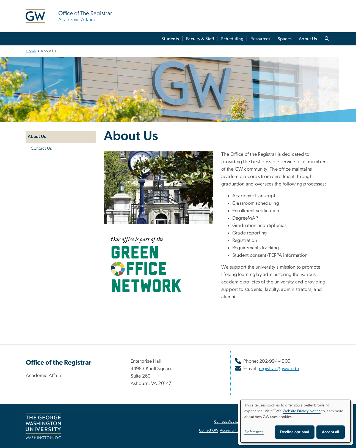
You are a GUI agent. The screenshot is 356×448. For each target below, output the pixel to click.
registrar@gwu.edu (279, 368)
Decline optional (294, 432)
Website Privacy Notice (302, 411)
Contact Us (41, 148)
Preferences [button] (254, 432)
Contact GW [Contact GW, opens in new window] (209, 430)
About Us (308, 39)
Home (31, 51)
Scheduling (232, 39)
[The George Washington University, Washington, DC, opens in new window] (43, 426)
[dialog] (296, 421)
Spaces (285, 39)
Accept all (330, 432)
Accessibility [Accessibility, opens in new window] (229, 430)
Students (170, 39)
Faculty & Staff (200, 39)
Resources (260, 39)
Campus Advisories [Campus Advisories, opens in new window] (229, 422)
